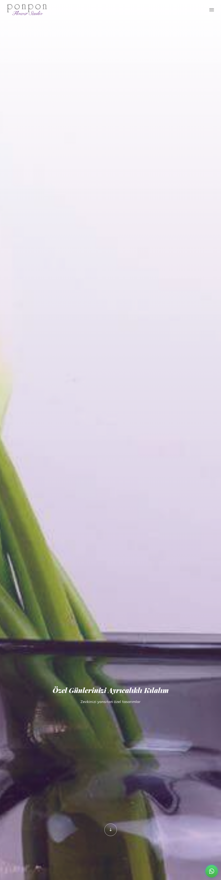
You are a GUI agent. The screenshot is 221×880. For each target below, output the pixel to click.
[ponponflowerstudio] (110, 830)
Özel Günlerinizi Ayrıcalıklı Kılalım (111, 688)
